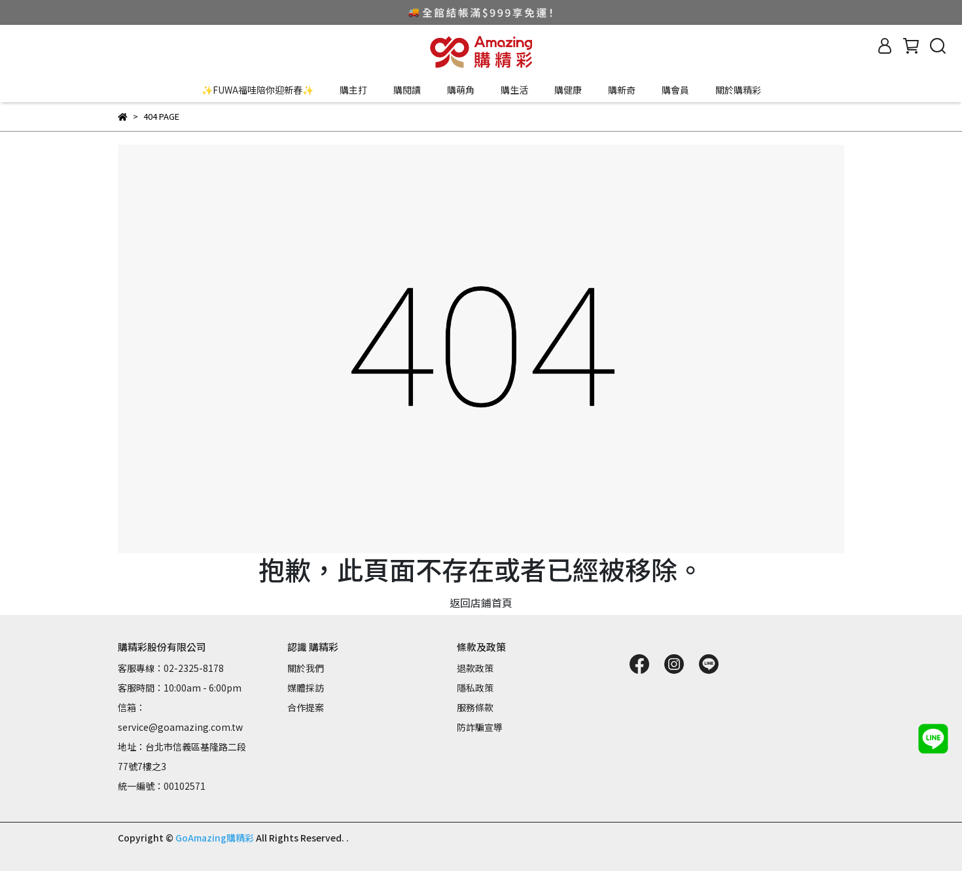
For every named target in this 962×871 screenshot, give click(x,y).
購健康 (568, 89)
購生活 (514, 89)
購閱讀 (407, 89)
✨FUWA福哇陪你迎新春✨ (257, 89)
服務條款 (475, 707)
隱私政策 (475, 687)
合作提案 (305, 707)
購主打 (353, 89)
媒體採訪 (305, 687)
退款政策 (475, 668)
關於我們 (305, 668)
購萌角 (460, 89)
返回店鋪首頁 (481, 602)
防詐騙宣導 (480, 726)
